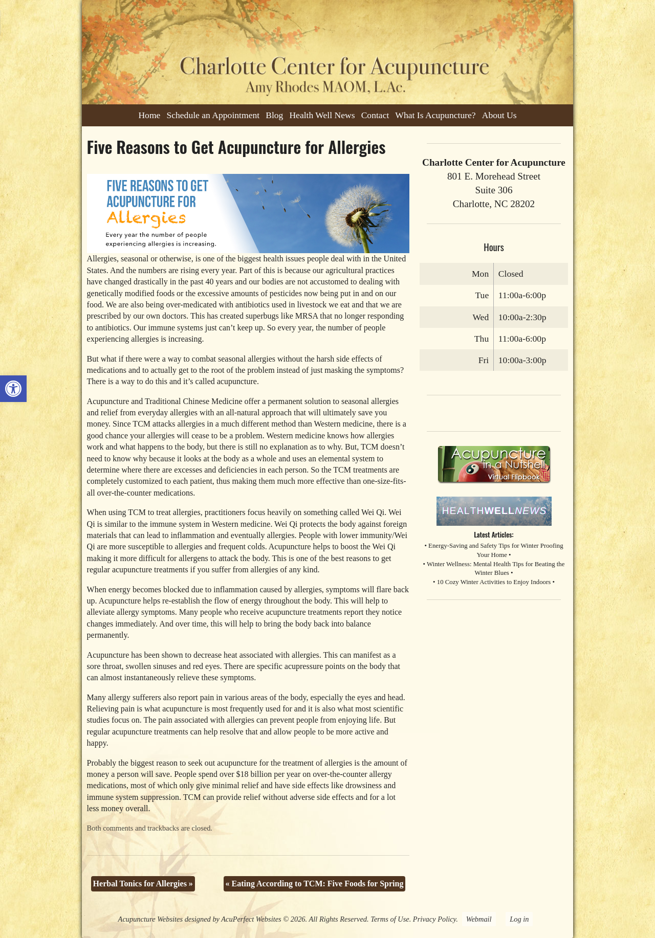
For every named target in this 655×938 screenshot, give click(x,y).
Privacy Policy (434, 919)
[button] (13, 388)
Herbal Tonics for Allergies (143, 883)
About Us (499, 115)
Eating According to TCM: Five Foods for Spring (315, 883)
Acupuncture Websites (150, 919)
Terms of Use (389, 919)
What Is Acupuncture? (435, 115)
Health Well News (322, 115)
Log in (519, 919)
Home (149, 115)
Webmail (479, 919)
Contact (375, 115)
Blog (274, 115)
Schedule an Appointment (212, 115)
